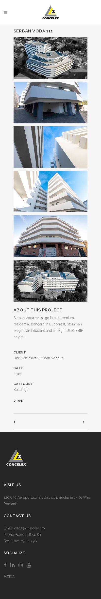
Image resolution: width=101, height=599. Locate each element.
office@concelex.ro (29, 528)
